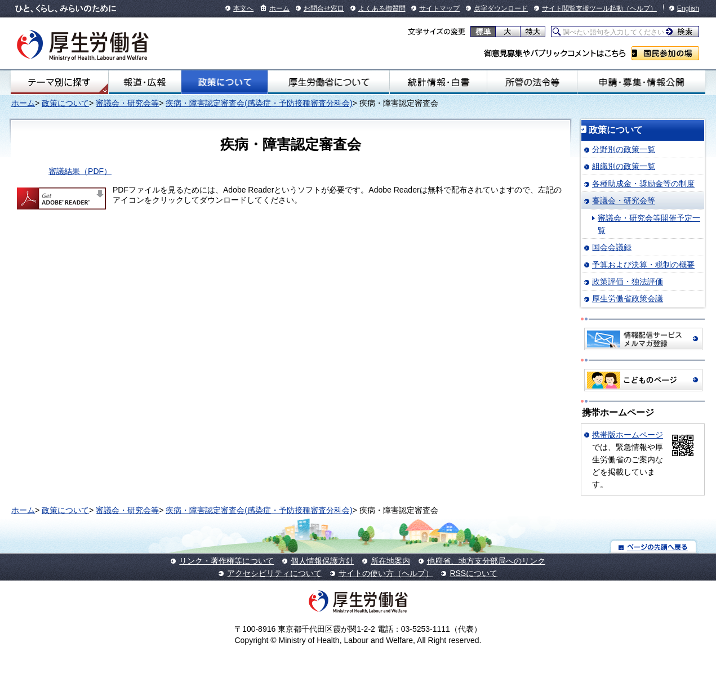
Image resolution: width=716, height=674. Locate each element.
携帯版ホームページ (627, 434)
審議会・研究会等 (127, 103)
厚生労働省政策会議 (627, 298)
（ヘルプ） (640, 8)
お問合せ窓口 (324, 8)
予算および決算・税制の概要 (643, 264)
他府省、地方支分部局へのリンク (486, 560)
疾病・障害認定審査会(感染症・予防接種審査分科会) (259, 103)
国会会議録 (611, 247)
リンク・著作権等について (226, 560)
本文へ (243, 8)
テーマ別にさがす (59, 82)
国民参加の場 (665, 53)
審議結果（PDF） (80, 171)
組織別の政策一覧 (623, 166)
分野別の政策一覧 (623, 149)
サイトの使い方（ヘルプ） (386, 573)
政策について (224, 82)
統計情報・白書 (438, 82)
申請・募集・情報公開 (641, 82)
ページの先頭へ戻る (653, 546)
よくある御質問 (382, 8)
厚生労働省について (328, 82)
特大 (533, 31)
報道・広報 (145, 82)
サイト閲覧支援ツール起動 (582, 8)
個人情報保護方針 (322, 560)
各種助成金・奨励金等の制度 (643, 183)
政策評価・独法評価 (627, 281)
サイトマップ (439, 8)
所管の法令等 (532, 82)
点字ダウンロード (501, 8)
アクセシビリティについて (274, 573)
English (688, 8)
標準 (483, 31)
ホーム (279, 8)
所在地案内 (390, 560)
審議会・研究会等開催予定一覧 (649, 224)
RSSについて (473, 573)
